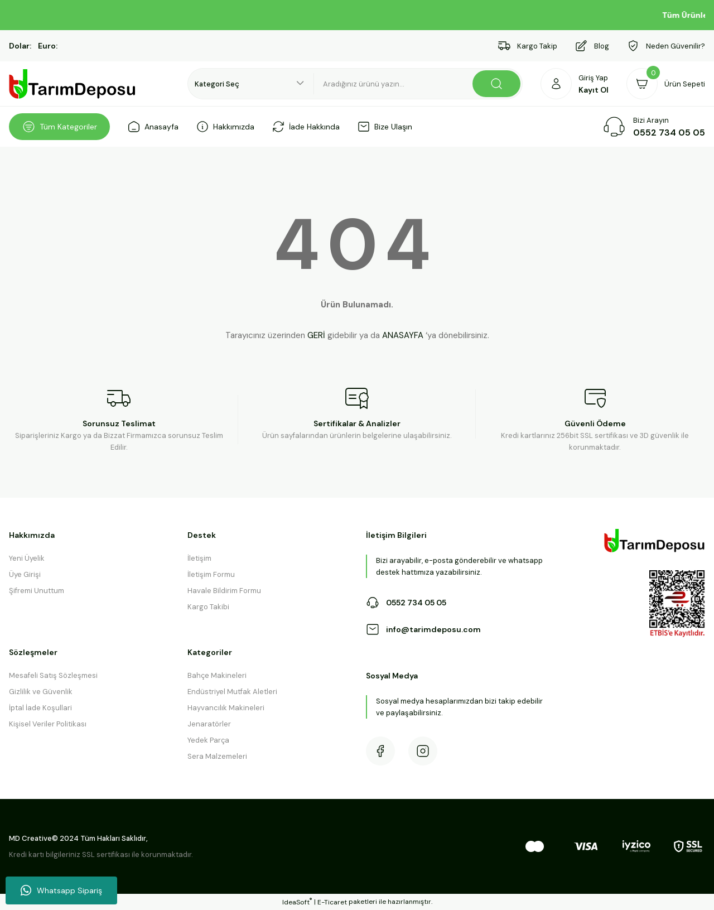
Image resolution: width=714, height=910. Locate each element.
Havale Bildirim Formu (224, 590)
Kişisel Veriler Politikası (47, 724)
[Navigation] (59, 126)
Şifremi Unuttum (36, 590)
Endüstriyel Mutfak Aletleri (232, 691)
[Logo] (72, 84)
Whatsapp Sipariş (61, 890)
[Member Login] (575, 83)
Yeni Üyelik (27, 558)
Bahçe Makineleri (217, 675)
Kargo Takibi (208, 607)
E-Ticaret (332, 902)
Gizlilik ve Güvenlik (41, 691)
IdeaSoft (297, 902)
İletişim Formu (211, 574)
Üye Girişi (25, 574)
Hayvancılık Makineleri (225, 707)
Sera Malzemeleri (217, 756)
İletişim (199, 558)
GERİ (316, 335)
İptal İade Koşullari (40, 707)
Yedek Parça (208, 740)
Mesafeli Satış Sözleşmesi (53, 675)
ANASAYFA (402, 335)
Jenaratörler (209, 724)
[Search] (418, 83)
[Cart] (665, 83)
